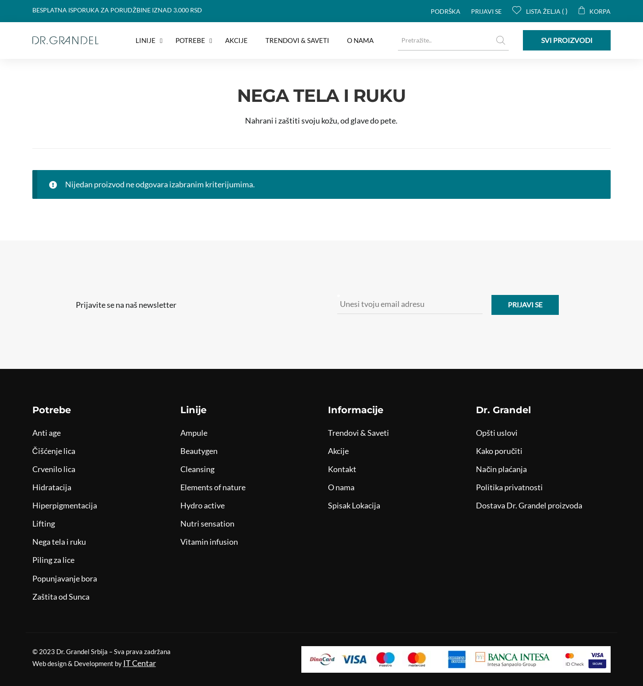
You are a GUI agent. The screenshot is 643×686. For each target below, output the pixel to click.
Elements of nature (213, 487)
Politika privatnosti (509, 487)
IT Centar (139, 663)
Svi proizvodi (566, 40)
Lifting (43, 523)
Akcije (338, 451)
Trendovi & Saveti (358, 433)
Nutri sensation (207, 523)
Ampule (193, 433)
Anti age (46, 433)
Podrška (445, 11)
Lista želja (538, 11)
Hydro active (202, 505)
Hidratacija (51, 487)
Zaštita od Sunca (61, 596)
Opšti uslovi (497, 433)
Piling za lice (53, 560)
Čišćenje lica (53, 451)
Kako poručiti (499, 451)
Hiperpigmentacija (64, 505)
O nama (341, 487)
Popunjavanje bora (64, 578)
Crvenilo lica (53, 469)
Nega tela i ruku (59, 541)
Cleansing (197, 469)
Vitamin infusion (209, 541)
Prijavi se (486, 11)
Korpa (594, 11)
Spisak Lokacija (354, 505)
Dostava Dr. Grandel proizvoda (529, 505)
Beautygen (199, 451)
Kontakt (342, 469)
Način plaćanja (501, 469)
